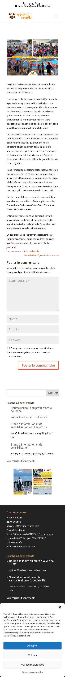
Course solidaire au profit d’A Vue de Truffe (31, 409)
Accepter (32, 645)
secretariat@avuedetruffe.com (23, 525)
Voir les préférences (32, 664)
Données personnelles (32, 672)
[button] (60, 607)
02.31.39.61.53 (14, 521)
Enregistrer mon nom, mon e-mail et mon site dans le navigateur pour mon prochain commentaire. (30, 352)
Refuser (32, 655)
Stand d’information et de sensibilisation (26, 446)
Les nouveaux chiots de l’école (23, 251)
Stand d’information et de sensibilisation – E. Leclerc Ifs (29, 425)
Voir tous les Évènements (21, 461)
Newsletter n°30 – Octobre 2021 (41, 255)
